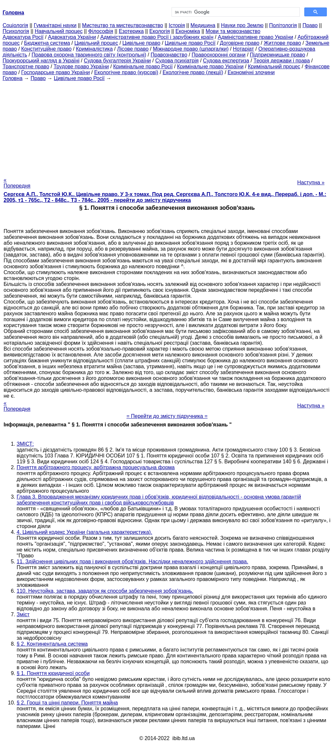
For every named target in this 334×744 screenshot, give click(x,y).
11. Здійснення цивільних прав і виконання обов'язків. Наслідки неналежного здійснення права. (132, 561)
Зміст (23, 614)
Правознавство (169, 55)
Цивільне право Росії (190, 43)
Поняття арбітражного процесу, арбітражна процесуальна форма (96, 467)
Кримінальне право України (210, 66)
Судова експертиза (226, 60)
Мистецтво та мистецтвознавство (122, 25)
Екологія (159, 31)
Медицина (202, 25)
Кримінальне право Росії (143, 66)
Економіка (187, 31)
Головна (13, 78)
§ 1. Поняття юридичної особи (53, 673)
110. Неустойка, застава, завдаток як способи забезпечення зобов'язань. (105, 591)
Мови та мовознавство (232, 31)
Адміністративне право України (255, 37)
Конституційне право (46, 49)
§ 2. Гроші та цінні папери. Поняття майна (67, 702)
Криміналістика (94, 49)
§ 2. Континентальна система (52, 644)
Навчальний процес (59, 31)
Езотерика (131, 31)
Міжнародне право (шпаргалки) (191, 49)
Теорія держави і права (281, 60)
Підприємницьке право (277, 55)
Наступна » (311, 182)
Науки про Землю (242, 25)
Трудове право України (81, 66)
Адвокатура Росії (23, 37)
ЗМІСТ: (25, 444)
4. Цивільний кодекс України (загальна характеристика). (84, 532)
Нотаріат (243, 49)
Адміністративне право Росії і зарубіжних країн (156, 37)
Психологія (16, 31)
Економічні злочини (251, 72)
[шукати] (235, 12)
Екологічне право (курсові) (126, 72)
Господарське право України (55, 72)
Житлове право (282, 43)
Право (310, 25)
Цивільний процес (96, 43)
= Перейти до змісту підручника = (167, 416)
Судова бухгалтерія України (117, 60)
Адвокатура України (72, 37)
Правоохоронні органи (218, 55)
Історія (177, 25)
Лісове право (132, 49)
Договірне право (239, 43)
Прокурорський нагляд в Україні (41, 60)
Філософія (100, 31)
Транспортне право (26, 66)
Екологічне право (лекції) (193, 72)
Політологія (283, 25)
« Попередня (17, 183)
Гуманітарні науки (55, 25)
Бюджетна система (47, 43)
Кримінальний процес (274, 66)
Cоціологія (15, 25)
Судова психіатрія (177, 60)
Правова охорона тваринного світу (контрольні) (89, 55)
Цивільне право (141, 43)
